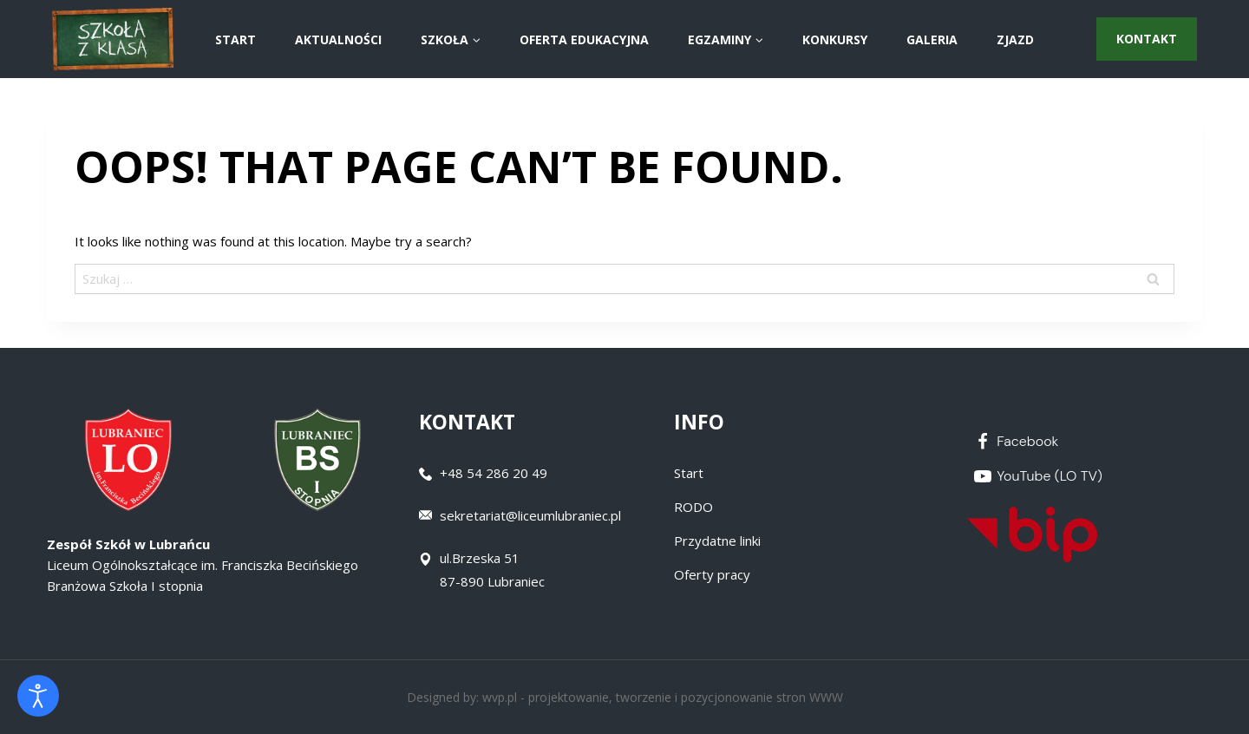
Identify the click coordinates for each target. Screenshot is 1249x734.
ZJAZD (1015, 39)
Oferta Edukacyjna (584, 39)
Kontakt (1146, 38)
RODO (693, 506)
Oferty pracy (712, 574)
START (235, 39)
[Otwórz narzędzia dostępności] (38, 696)
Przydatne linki (717, 540)
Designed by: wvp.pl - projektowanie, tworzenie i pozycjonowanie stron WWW (625, 697)
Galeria (932, 39)
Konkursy (834, 39)
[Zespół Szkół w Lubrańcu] (112, 39)
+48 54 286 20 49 (493, 473)
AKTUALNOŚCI (338, 39)
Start (688, 473)
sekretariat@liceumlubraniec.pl (530, 515)
